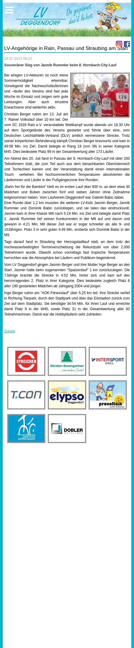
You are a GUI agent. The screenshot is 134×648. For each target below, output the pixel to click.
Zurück (9, 331)
